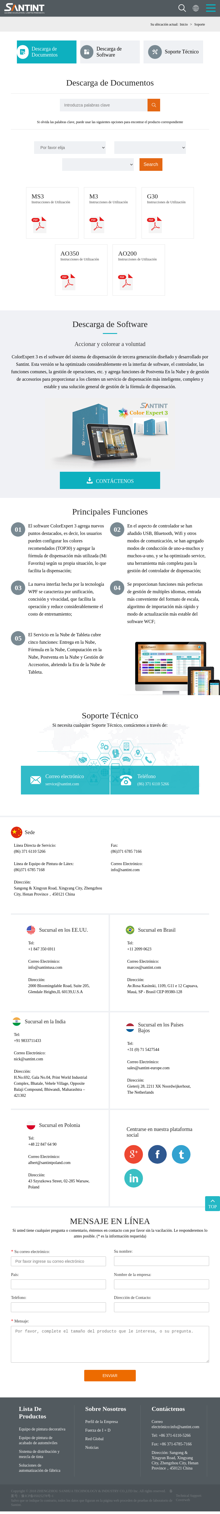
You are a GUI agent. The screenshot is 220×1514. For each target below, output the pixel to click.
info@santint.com (125, 873)
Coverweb (183, 1503)
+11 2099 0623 (139, 952)
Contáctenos (168, 1411)
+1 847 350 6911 (41, 952)
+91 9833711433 (27, 1043)
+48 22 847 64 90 (42, 1147)
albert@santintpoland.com (49, 1165)
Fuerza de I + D (98, 1433)
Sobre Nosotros (105, 1411)
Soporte (199, 24)
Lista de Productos (32, 1415)
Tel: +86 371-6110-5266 (171, 1438)
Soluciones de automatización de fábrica (39, 1471)
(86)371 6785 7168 (29, 873)
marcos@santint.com (144, 970)
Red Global (94, 1442)
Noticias (92, 1450)
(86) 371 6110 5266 (29, 854)
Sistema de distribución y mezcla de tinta (39, 1457)
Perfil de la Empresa (101, 1424)
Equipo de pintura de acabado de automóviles (38, 1443)
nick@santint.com (28, 1062)
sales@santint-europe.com (148, 1071)
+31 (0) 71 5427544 (143, 1052)
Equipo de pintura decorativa (42, 1432)
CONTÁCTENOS (110, 483)
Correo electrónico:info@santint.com (175, 1427)
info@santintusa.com (45, 970)
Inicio (184, 24)
